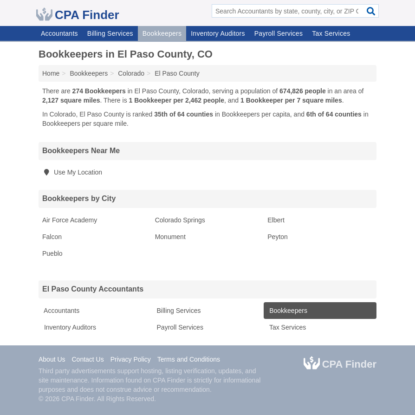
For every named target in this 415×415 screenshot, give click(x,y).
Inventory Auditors (218, 33)
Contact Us (87, 359)
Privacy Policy (130, 359)
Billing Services (110, 33)
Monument (170, 236)
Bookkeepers (162, 33)
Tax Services (331, 33)
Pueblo (52, 253)
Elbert (276, 220)
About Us (52, 359)
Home (50, 73)
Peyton (277, 236)
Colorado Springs (180, 220)
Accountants (59, 33)
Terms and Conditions (188, 359)
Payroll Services (278, 33)
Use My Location (72, 172)
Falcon (52, 236)
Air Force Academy (69, 220)
